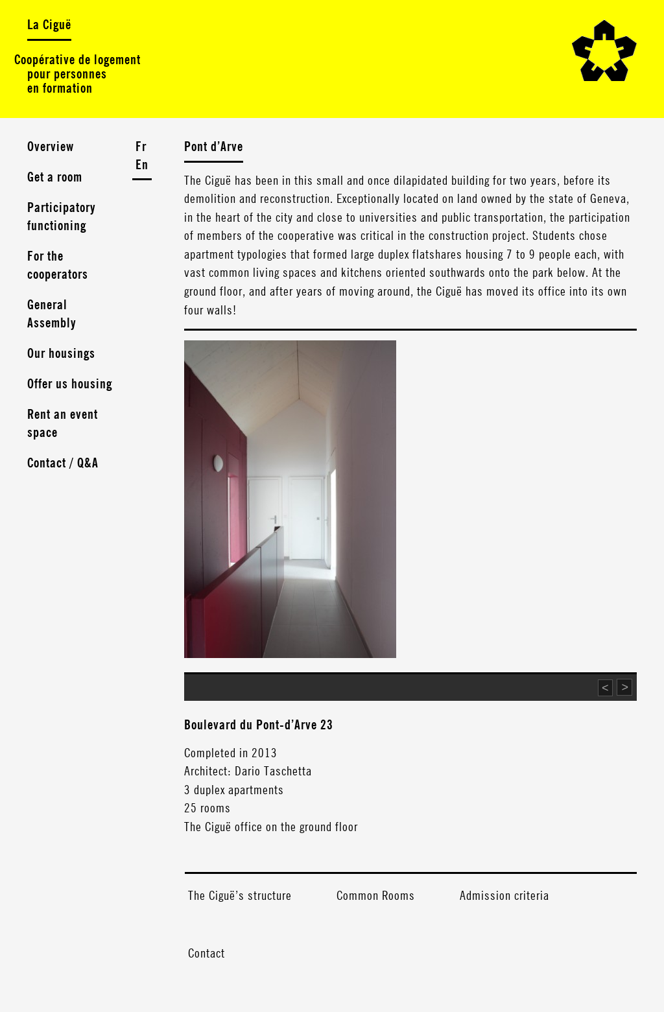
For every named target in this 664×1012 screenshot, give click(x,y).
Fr (141, 147)
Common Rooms (376, 895)
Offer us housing (69, 384)
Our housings (61, 353)
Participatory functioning (61, 217)
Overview (50, 147)
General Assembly (52, 314)
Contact (206, 953)
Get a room (54, 177)
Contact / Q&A (63, 463)
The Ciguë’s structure (240, 895)
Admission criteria (504, 895)
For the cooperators (57, 265)
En (142, 165)
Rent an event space (62, 424)
